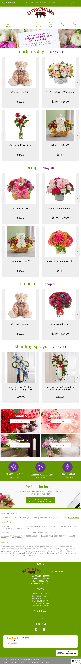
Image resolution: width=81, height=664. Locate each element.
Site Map (48, 662)
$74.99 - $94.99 (60, 333)
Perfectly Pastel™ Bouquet (60, 92)
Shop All (55, 52)
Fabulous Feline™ (60, 145)
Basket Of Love (20, 208)
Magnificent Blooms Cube (60, 261)
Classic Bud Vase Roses (21, 145)
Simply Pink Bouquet (60, 208)
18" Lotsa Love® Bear (21, 92)
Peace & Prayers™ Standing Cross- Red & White (60, 388)
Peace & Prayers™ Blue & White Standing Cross (21, 388)
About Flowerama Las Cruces (14, 513)
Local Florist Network (35, 662)
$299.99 (20, 396)
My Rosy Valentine (60, 324)
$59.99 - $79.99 (60, 217)
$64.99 (60, 154)
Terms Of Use (8, 662)
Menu (8, 26)
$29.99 (20, 101)
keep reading (73, 518)
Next (77, 83)
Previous (3, 83)
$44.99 (20, 154)
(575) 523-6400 (11, 3)
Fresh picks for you (40, 490)
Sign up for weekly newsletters (40, 500)
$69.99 (20, 217)
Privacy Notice (20, 662)
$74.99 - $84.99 (60, 101)
